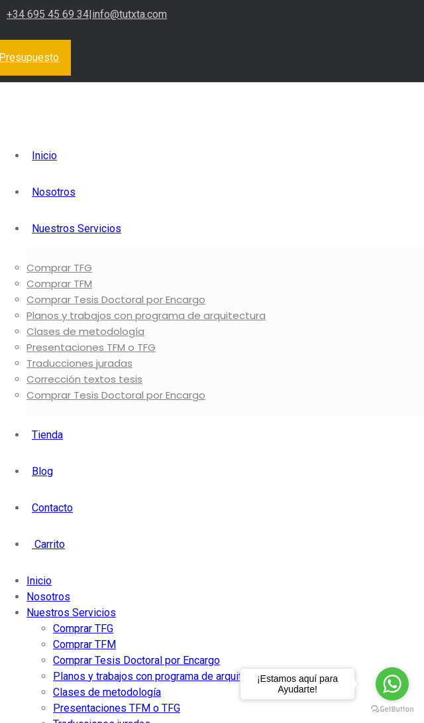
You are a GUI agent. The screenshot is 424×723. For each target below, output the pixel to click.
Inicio (44, 155)
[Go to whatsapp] (392, 683)
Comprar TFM (59, 284)
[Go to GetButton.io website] (392, 709)
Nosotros (54, 192)
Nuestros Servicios (76, 228)
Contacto (52, 507)
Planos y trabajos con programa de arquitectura (146, 315)
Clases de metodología (85, 331)
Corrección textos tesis (84, 379)
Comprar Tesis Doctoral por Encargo (115, 299)
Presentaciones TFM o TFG (91, 347)
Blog (42, 471)
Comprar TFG (59, 268)
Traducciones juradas (79, 363)
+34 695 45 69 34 (48, 14)
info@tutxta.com (129, 14)
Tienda (47, 434)
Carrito (48, 544)
